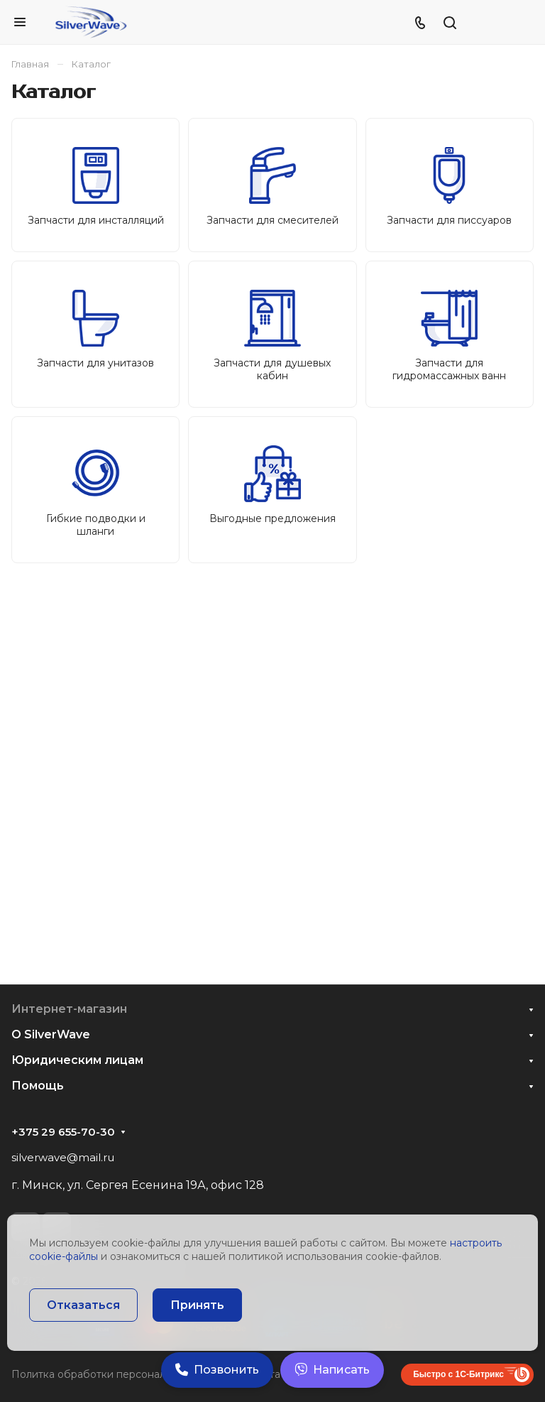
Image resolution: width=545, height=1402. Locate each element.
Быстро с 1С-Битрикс (458, 1374)
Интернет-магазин (69, 1009)
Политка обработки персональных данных (120, 1374)
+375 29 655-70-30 (63, 1132)
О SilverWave (50, 1034)
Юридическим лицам (77, 1060)
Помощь (37, 1085)
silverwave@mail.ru (62, 1157)
